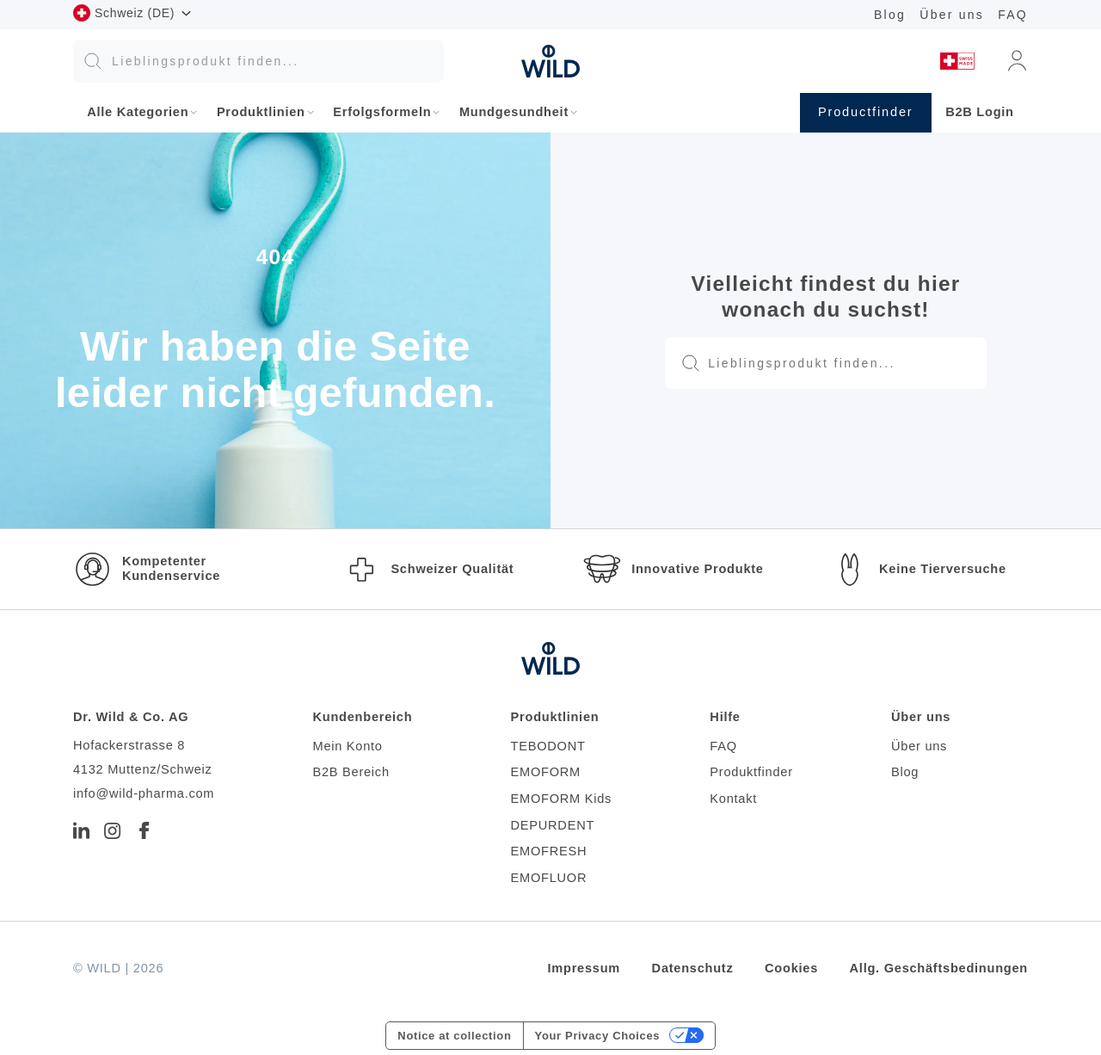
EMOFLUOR (549, 878)
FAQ (1013, 15)
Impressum (584, 968)
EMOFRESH (549, 851)
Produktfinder (751, 772)
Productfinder (865, 112)
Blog (890, 15)
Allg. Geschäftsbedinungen (939, 968)
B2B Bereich (350, 772)
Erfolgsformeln (382, 112)
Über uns (952, 15)
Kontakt (733, 798)
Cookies (791, 968)
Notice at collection (454, 1035)
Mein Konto (347, 746)
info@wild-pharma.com (143, 793)
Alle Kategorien (137, 112)
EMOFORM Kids (561, 798)
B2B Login (979, 112)
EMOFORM (546, 772)
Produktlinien (261, 112)
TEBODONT (548, 746)
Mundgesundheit (514, 112)
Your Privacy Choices (598, 1035)
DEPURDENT (553, 825)
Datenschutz (693, 968)
